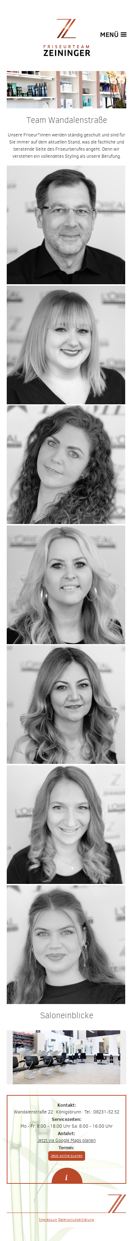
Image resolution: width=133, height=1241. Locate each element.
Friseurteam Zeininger (67, 37)
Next (97, 1057)
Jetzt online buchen (67, 1155)
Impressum (48, 1219)
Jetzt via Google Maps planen (67, 1140)
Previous (37, 1057)
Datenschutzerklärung (76, 1219)
